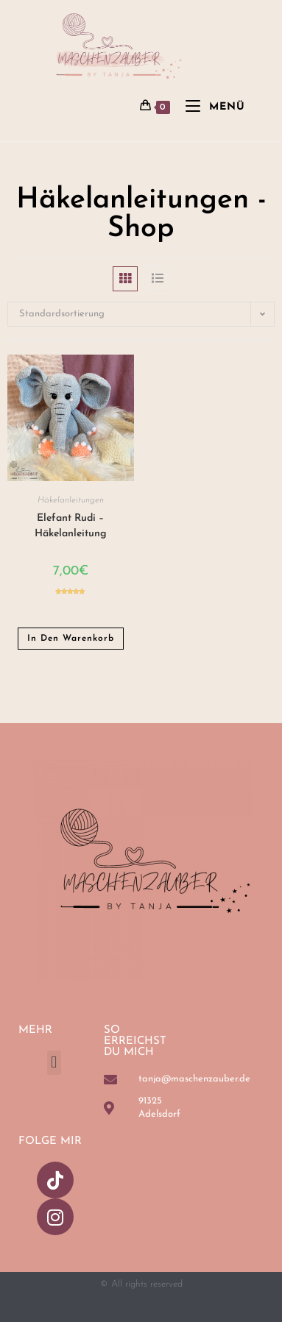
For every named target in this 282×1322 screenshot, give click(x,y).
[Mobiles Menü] (210, 107)
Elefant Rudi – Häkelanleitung (71, 526)
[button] (54, 1063)
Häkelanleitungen (71, 500)
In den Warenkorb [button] (70, 638)
